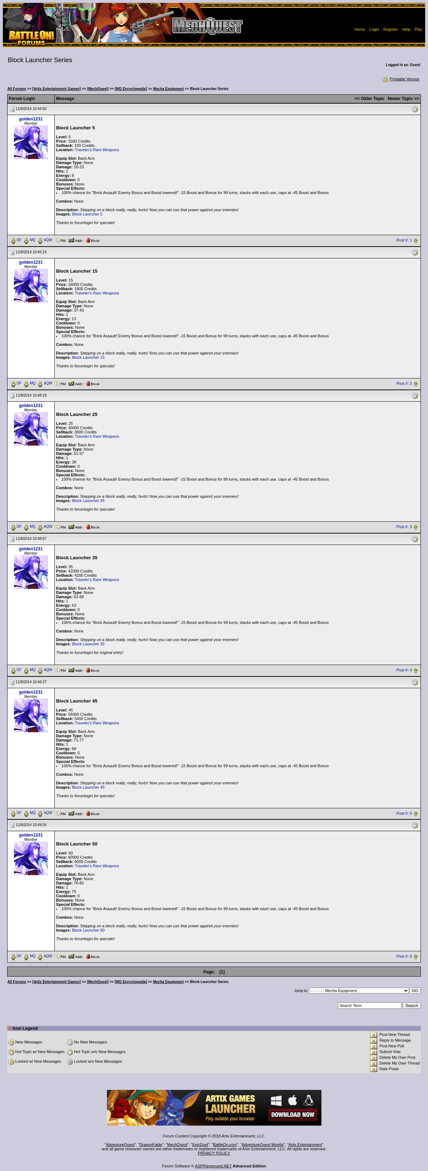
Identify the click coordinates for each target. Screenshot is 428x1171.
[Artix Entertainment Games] (56, 89)
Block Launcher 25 (88, 500)
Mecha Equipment (168, 89)
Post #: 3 (404, 527)
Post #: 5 (404, 813)
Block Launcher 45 (88, 787)
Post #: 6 (404, 956)
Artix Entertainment (305, 1144)
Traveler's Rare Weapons (97, 150)
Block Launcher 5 (87, 214)
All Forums (17, 89)
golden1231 (31, 118)
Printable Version (400, 79)
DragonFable (150, 1144)
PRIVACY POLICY (214, 1153)
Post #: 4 (404, 670)
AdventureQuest (120, 1144)
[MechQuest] (98, 89)
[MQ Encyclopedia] (131, 89)
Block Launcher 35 (88, 644)
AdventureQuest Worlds (263, 1144)
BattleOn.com (225, 1144)
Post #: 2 (404, 383)
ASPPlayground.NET (213, 1166)
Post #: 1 (404, 240)
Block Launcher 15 (88, 357)
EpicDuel (200, 1144)
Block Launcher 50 (88, 930)
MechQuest (177, 1144)
